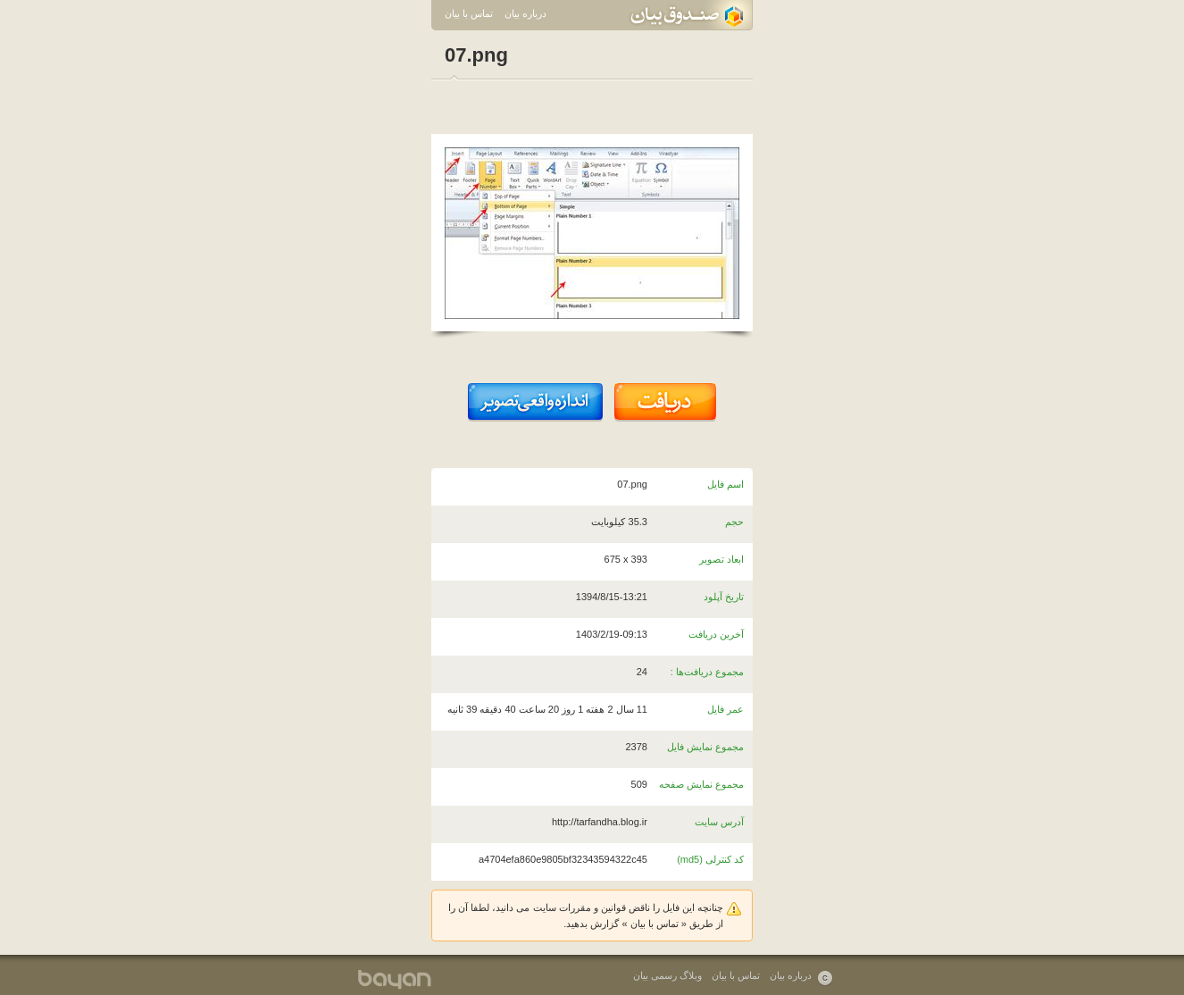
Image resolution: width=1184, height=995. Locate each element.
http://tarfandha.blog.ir (599, 821)
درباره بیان (525, 13)
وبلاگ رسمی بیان (667, 975)
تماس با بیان (469, 13)
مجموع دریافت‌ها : (707, 671)
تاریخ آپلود (724, 596)
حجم (734, 521)
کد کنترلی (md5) (710, 859)
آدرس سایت (719, 821)
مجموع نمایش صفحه (701, 784)
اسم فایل (725, 484)
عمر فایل (725, 709)
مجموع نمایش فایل (705, 746)
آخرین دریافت (716, 634)
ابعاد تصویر (721, 559)
